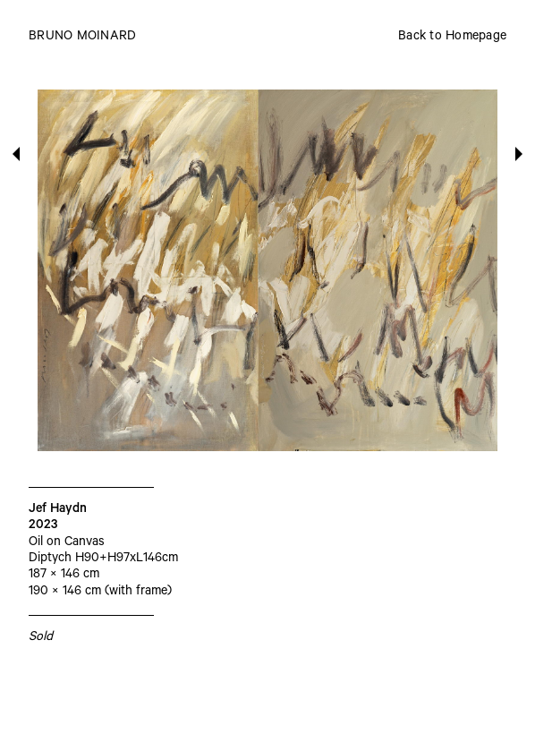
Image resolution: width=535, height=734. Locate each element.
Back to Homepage (452, 37)
